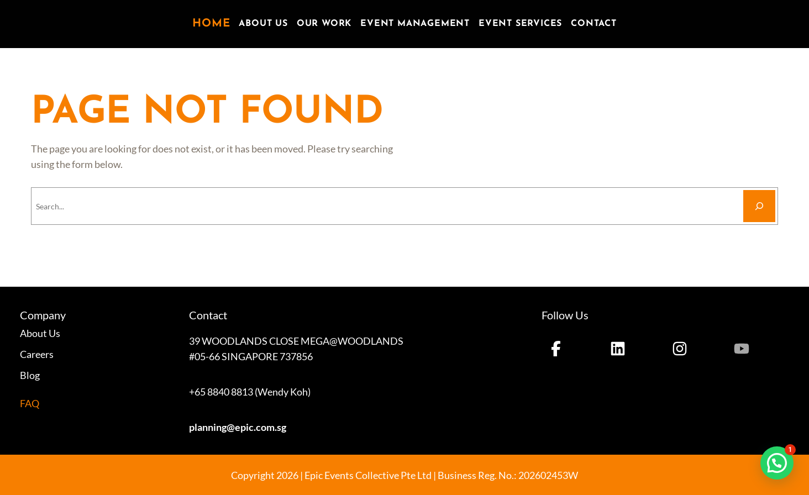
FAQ (29, 403)
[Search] (759, 206)
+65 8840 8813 (221, 392)
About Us (40, 333)
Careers (37, 354)
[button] (777, 463)
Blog (30, 375)
